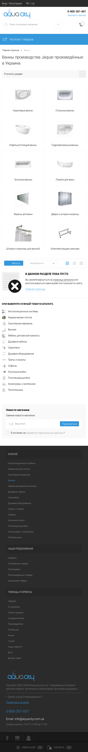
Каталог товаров (17, 39)
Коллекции (13, 629)
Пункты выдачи (16, 612)
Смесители (11, 347)
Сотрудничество (16, 618)
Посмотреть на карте (17, 702)
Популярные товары (18, 563)
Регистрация (15, 3)
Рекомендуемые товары (20, 575)
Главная (12, 601)
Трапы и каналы (14, 359)
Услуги (11, 641)
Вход (4, 3)
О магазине (14, 607)
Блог (10, 652)
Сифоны (9, 365)
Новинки (12, 558)
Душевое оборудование (18, 353)
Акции (11, 635)
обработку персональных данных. (45, 433)
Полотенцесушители (16, 378)
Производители (15, 624)
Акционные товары (17, 580)
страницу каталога (63, 279)
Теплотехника (12, 390)
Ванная (9, 329)
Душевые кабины (14, 341)
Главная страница (35, 289)
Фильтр (13, 263)
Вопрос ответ (14, 658)
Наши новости (15, 647)
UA (33, 3)
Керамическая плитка (17, 317)
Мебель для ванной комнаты (21, 335)
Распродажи (14, 569)
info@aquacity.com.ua (29, 719)
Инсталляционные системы (20, 311)
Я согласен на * (38, 433)
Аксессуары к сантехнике (18, 384)
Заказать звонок (77, 15)
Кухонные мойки (14, 371)
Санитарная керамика (17, 323)
